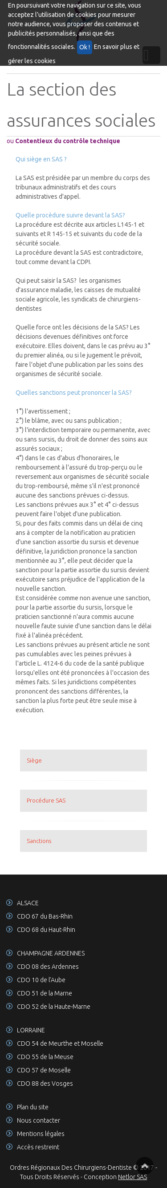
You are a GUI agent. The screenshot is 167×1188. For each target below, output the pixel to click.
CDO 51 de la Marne (44, 993)
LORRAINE (31, 1030)
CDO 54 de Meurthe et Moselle (60, 1043)
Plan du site (33, 1107)
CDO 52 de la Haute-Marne (53, 1006)
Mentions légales (41, 1133)
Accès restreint (38, 1147)
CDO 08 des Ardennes (48, 966)
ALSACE (28, 903)
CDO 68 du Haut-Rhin (46, 929)
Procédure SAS (46, 800)
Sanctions (39, 841)
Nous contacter (38, 1120)
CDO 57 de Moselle (44, 1070)
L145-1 (127, 224)
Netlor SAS (132, 1176)
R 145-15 (59, 233)
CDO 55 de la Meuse (45, 1056)
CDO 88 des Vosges (45, 1083)
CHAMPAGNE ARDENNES (51, 953)
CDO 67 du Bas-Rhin (45, 916)
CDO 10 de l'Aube (41, 979)
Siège (34, 760)
